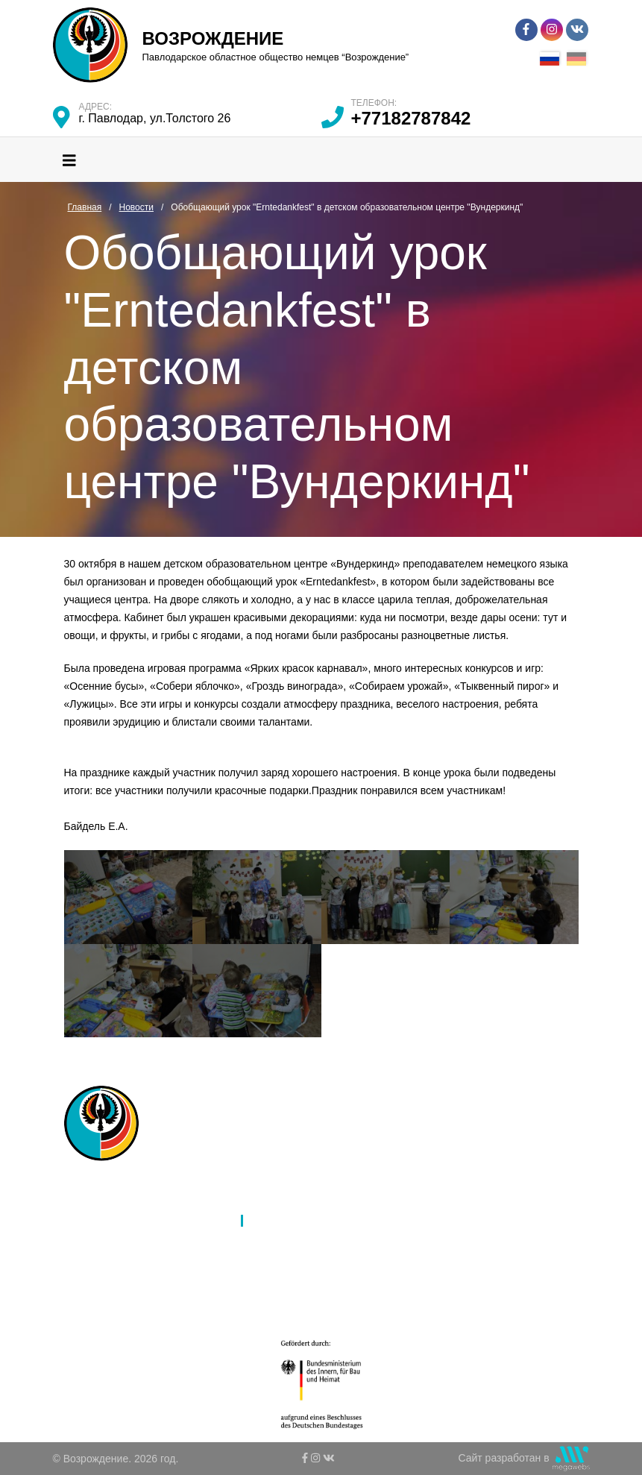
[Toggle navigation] (69, 159)
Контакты (274, 1279)
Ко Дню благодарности (307, 1298)
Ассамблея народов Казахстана (329, 1182)
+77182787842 (411, 118)
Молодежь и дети (140, 1279)
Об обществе (130, 1201)
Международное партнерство (323, 1201)
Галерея (272, 1240)
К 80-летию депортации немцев (328, 1259)
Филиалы (120, 1221)
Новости (272, 1221)
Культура (119, 1259)
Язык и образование (147, 1240)
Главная (117, 1182)
